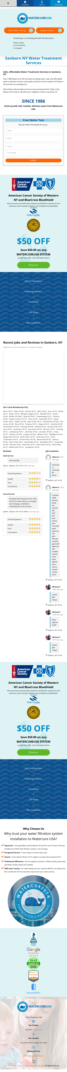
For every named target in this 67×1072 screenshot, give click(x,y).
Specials (33, 265)
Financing (59, 3)
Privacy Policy (13, 1066)
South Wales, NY (30, 442)
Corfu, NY (31, 419)
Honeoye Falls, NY (53, 427)
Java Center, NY (33, 429)
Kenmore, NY (48, 429)
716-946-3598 (37, 1030)
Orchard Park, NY (25, 439)
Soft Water (33, 312)
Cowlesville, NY (44, 419)
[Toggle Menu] (8, 3)
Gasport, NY (42, 424)
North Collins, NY (26, 437)
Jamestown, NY (18, 429)
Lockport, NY (28, 434)
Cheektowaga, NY (43, 416)
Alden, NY (17, 411)
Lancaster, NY (44, 432)
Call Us (42, 3)
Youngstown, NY (31, 447)
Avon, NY (51, 411)
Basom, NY (13, 414)
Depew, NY (19, 421)
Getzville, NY (55, 424)
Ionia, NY (6, 429)
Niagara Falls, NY (9, 437)
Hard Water (33, 302)
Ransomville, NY (43, 439)
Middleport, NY (54, 434)
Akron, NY (6, 411)
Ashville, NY (29, 411)
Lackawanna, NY (15, 432)
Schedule (25, 3)
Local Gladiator (19, 45)
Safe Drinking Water (33, 281)
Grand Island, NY (9, 427)
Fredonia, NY (30, 424)
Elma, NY (18, 424)
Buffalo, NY (13, 416)
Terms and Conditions (28, 1066)
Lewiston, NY (13, 434)
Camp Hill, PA (28, 416)
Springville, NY (45, 442)
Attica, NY (40, 411)
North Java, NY (41, 437)
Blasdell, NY (44, 414)
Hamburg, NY (25, 427)
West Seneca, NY (42, 444)
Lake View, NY (30, 432)
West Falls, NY (27, 444)
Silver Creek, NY (15, 442)
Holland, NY (39, 427)
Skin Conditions (33, 322)
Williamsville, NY (15, 447)
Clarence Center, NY (16, 419)
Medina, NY (41, 434)
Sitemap (41, 1066)
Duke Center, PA (33, 421)
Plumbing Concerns (33, 291)
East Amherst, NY (49, 421)
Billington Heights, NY (29, 414)
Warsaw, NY (14, 444)
